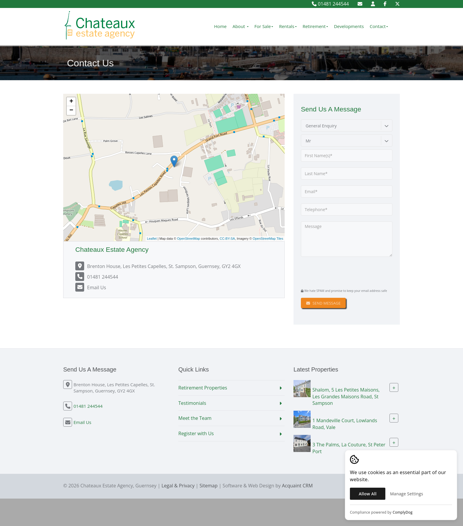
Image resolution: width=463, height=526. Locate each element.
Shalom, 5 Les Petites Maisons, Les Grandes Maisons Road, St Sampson (346, 396)
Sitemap (209, 485)
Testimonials (192, 403)
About (240, 26)
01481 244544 (330, 4)
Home (220, 26)
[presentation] (337, 272)
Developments (349, 26)
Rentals (288, 26)
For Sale (264, 26)
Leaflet (152, 238)
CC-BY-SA (227, 238)
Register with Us (196, 433)
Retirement (315, 26)
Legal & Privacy (178, 485)
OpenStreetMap (188, 238)
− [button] (71, 110)
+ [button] (71, 101)
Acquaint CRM (297, 485)
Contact (379, 26)
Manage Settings (406, 494)
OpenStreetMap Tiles (268, 238)
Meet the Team (194, 418)
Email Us (96, 287)
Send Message (323, 303)
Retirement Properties (202, 387)
